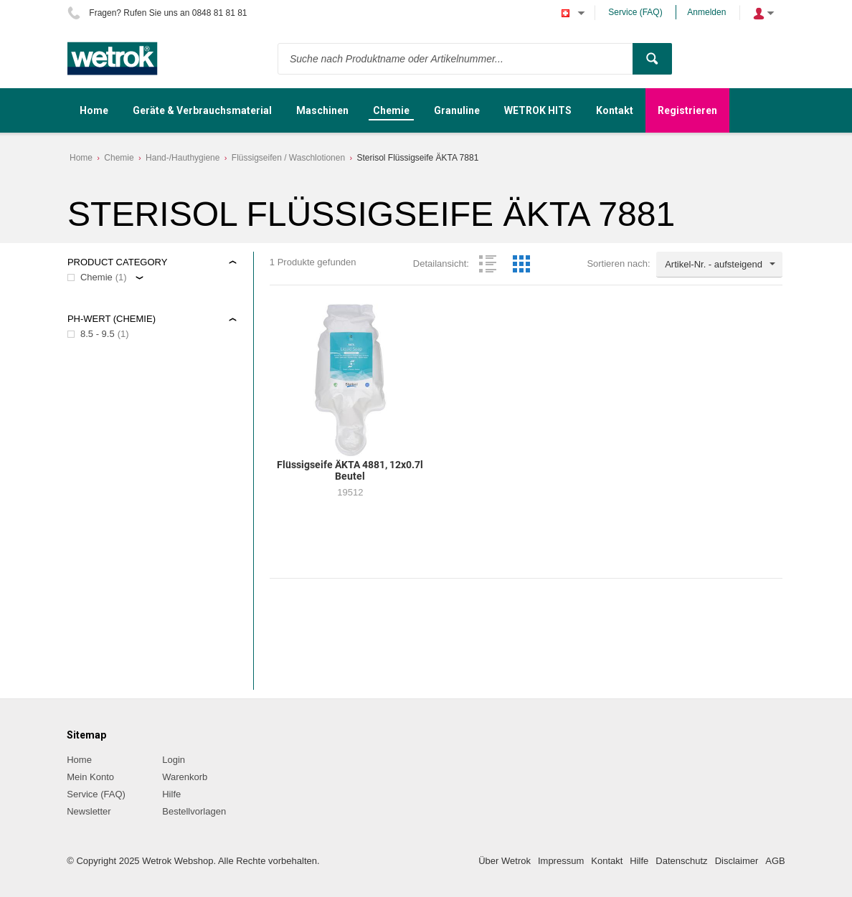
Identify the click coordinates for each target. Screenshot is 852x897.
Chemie (118, 158)
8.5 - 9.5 (97, 333)
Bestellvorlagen (194, 811)
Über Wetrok (504, 860)
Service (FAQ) (635, 12)
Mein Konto (90, 777)
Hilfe (171, 794)
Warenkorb (184, 777)
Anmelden (706, 12)
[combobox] (719, 264)
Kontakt (607, 860)
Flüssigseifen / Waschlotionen (288, 158)
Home (81, 158)
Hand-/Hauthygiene (182, 158)
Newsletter (88, 811)
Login (173, 759)
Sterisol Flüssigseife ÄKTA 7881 (417, 158)
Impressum (561, 860)
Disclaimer (737, 860)
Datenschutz (681, 860)
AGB (775, 860)
